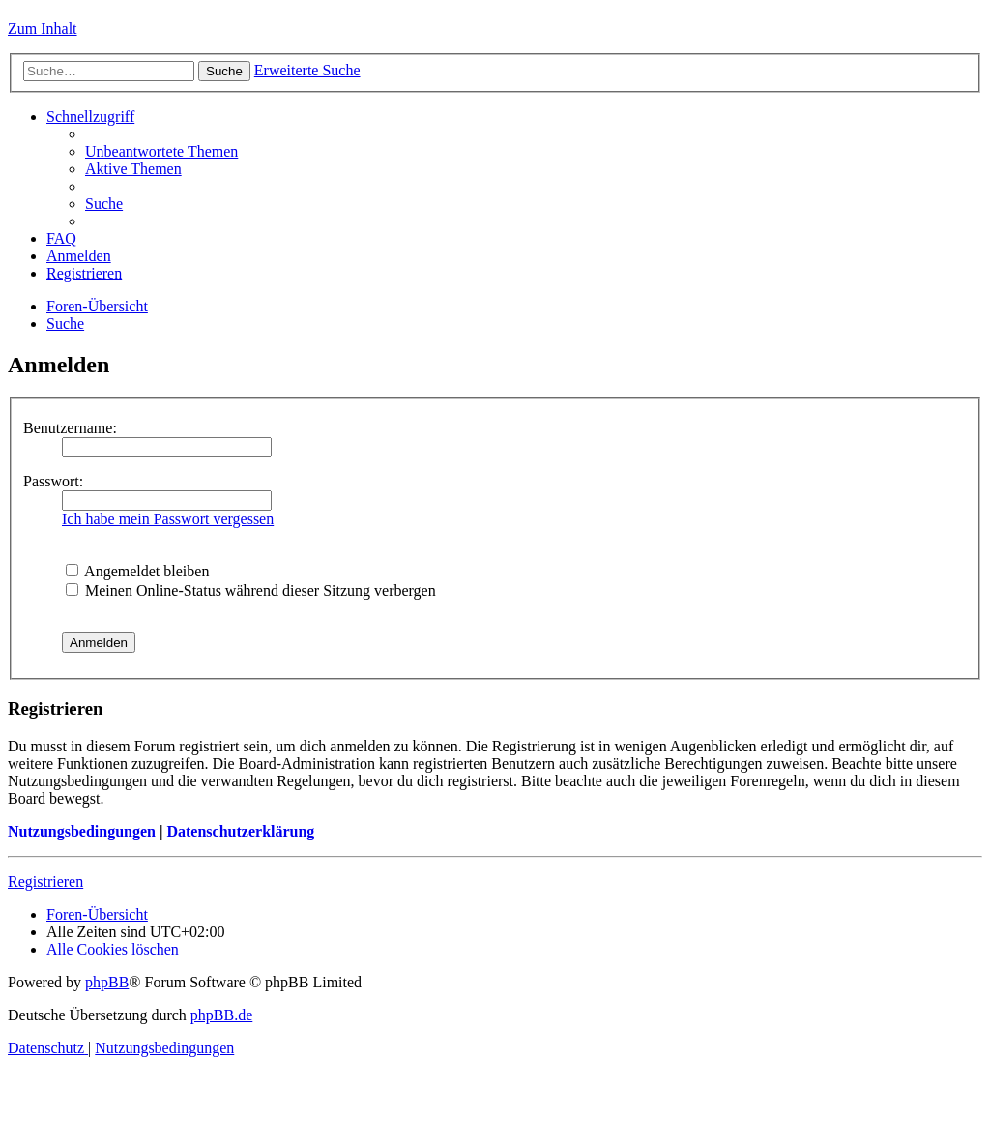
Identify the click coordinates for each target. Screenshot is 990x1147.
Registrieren (45, 881)
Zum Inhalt (42, 28)
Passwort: (53, 481)
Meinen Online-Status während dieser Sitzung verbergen (251, 590)
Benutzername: (70, 428)
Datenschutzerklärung (240, 831)
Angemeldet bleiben (137, 571)
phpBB (107, 982)
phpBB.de (221, 1015)
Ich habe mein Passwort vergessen (168, 519)
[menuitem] (161, 151)
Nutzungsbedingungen (82, 831)
